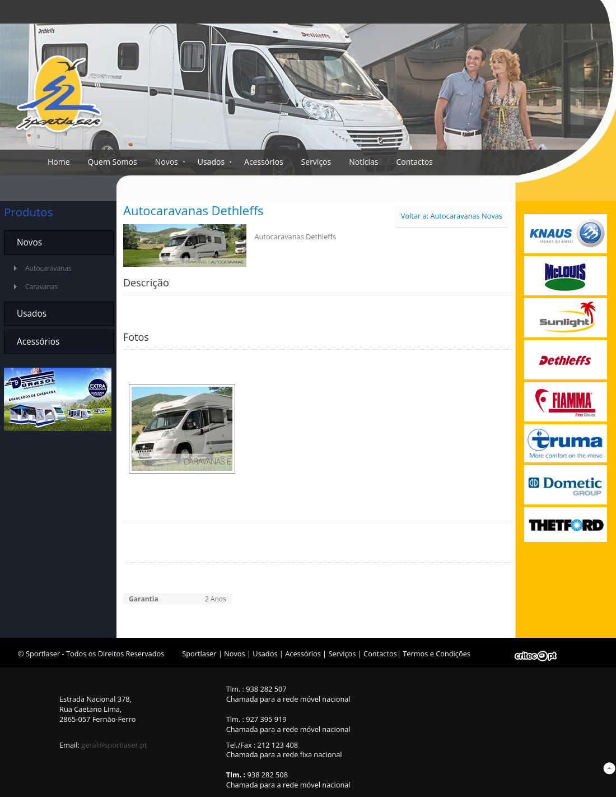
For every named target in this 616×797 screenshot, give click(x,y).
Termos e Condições (436, 653)
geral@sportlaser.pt (114, 745)
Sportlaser (199, 653)
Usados (211, 161)
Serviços (316, 161)
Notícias (363, 161)
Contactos (414, 161)
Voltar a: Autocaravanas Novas (451, 216)
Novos (166, 161)
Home (59, 161)
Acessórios (263, 161)
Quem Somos (112, 161)
